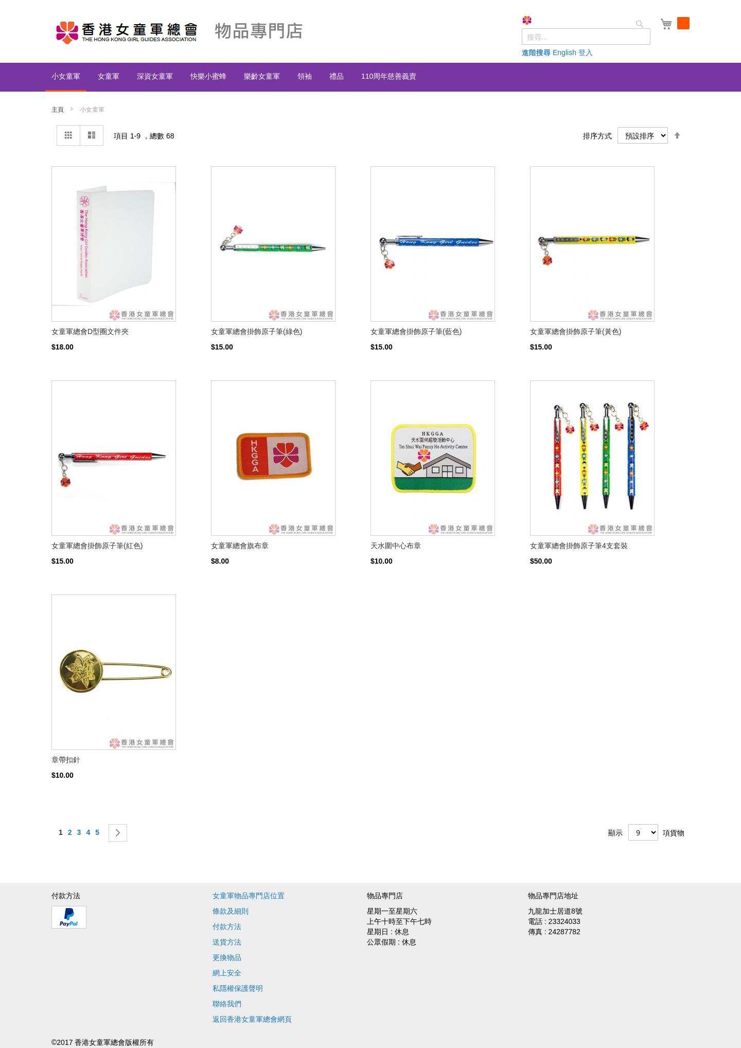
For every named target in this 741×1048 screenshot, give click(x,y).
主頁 (58, 109)
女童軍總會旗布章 (240, 546)
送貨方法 (227, 942)
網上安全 (227, 973)
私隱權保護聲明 (238, 988)
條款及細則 (231, 911)
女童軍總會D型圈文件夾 (90, 331)
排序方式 (597, 136)
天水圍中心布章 (395, 546)
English (564, 52)
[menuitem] (65, 77)
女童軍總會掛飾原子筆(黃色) (575, 331)
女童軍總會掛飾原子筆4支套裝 (579, 546)
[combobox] (586, 36)
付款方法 (227, 926)
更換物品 (227, 957)
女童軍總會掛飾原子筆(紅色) (97, 546)
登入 (585, 52)
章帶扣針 (65, 760)
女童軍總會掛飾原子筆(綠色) (256, 331)
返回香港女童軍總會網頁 (252, 1019)
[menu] (370, 77)
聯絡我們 (227, 1004)
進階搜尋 (536, 52)
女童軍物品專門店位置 (249, 896)
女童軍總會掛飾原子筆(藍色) (416, 331)
